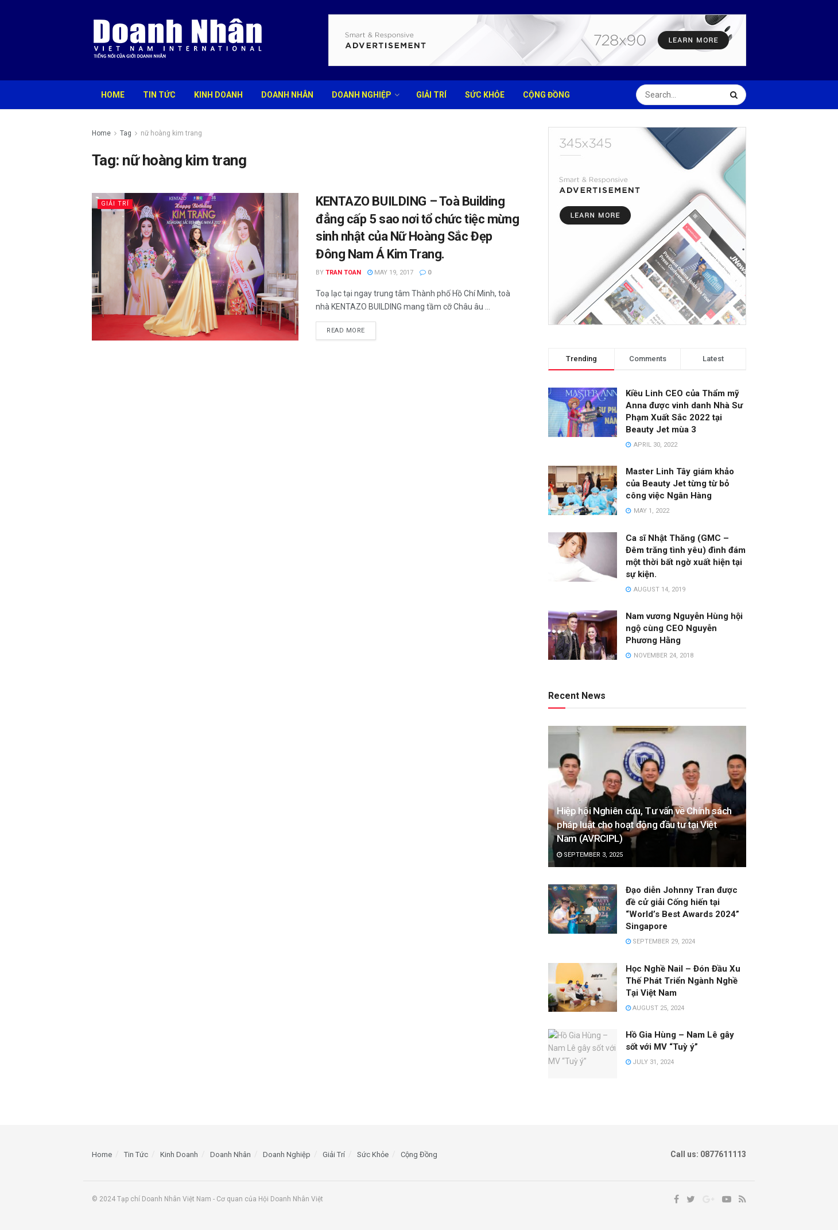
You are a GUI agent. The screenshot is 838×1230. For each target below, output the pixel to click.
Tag (125, 133)
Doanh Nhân (287, 94)
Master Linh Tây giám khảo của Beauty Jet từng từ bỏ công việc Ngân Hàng (680, 483)
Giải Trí (431, 94)
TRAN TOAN (343, 272)
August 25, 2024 (655, 1008)
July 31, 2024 (650, 1062)
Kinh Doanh (218, 94)
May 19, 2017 (390, 272)
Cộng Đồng (546, 94)
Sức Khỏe (485, 94)
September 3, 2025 (590, 854)
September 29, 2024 (660, 941)
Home (113, 94)
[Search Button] (735, 94)
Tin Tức (159, 94)
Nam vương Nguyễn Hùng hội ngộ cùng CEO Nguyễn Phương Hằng (684, 628)
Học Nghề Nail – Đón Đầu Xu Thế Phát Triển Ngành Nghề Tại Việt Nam (683, 981)
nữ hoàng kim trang (171, 133)
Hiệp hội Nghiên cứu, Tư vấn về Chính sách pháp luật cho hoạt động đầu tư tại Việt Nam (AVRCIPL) (644, 824)
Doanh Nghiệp (361, 94)
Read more (346, 330)
